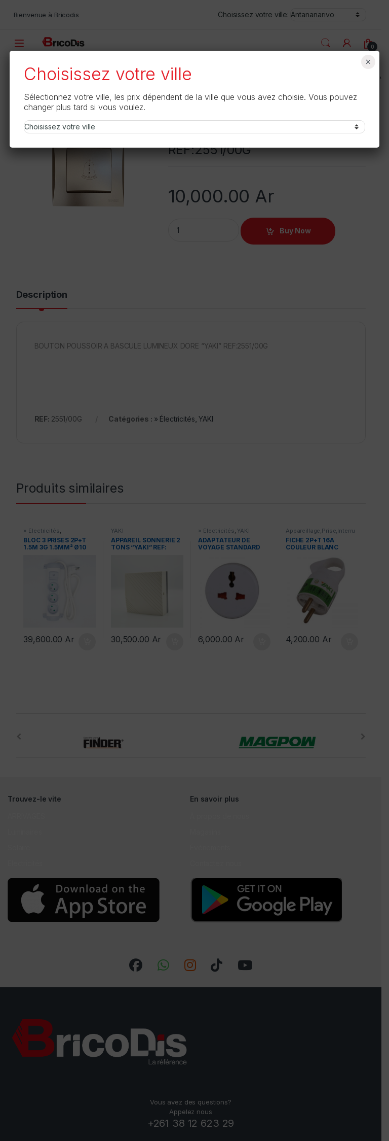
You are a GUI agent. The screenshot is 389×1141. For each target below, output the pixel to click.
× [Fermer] (368, 61)
